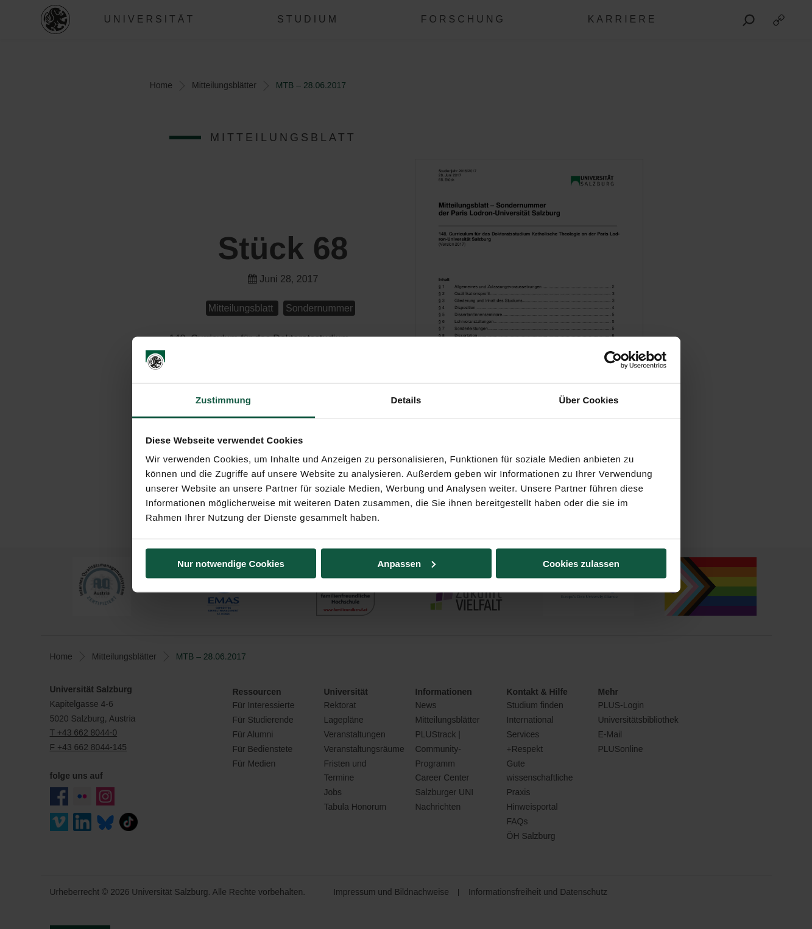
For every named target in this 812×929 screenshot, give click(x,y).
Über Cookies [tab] (589, 400)
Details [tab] (406, 400)
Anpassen (406, 563)
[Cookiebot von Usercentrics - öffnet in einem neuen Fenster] (613, 360)
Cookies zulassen (581, 563)
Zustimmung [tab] (223, 400)
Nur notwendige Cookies (230, 563)
